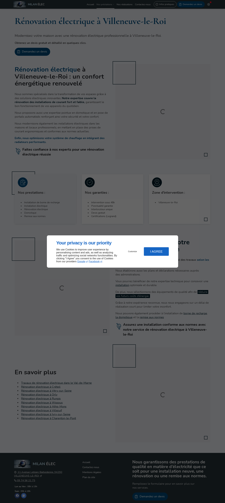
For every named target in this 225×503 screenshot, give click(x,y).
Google (81, 261)
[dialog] (112, 251)
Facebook (94, 261)
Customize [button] (132, 251)
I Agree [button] (156, 251)
